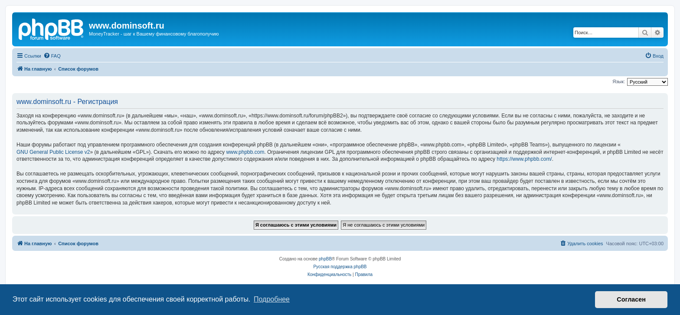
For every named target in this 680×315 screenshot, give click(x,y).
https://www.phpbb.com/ (524, 159)
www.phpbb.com (245, 152)
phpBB (325, 259)
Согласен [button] (631, 299)
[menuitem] (52, 56)
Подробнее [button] (272, 299)
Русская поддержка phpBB (339, 266)
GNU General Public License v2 (53, 152)
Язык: (618, 81)
